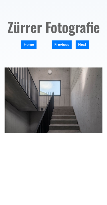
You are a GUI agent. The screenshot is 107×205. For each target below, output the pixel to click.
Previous (61, 44)
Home (29, 44)
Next (82, 44)
